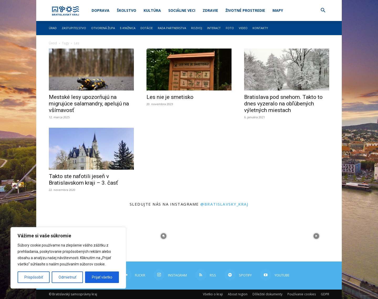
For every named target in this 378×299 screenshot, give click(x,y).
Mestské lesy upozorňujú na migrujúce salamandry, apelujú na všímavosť (89, 103)
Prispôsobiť (33, 277)
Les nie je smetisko (169, 97)
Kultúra (152, 10)
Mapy (277, 10)
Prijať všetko (102, 277)
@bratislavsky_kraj (224, 204)
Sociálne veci (181, 10)
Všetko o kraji (213, 294)
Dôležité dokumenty (267, 294)
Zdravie (210, 10)
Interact (214, 28)
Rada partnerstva (172, 28)
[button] (323, 10)
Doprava (100, 10)
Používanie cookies (301, 294)
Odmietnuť (67, 277)
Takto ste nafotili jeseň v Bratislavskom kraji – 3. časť (83, 179)
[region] (68, 258)
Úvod (53, 43)
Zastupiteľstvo (74, 28)
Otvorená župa (103, 28)
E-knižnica (127, 28)
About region (238, 294)
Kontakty (260, 28)
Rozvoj (196, 28)
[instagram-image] (163, 236)
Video (243, 28)
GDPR (325, 294)
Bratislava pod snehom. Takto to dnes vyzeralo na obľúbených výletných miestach (283, 103)
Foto (230, 28)
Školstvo (126, 10)
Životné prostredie (245, 10)
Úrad (53, 28)
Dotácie (146, 28)
